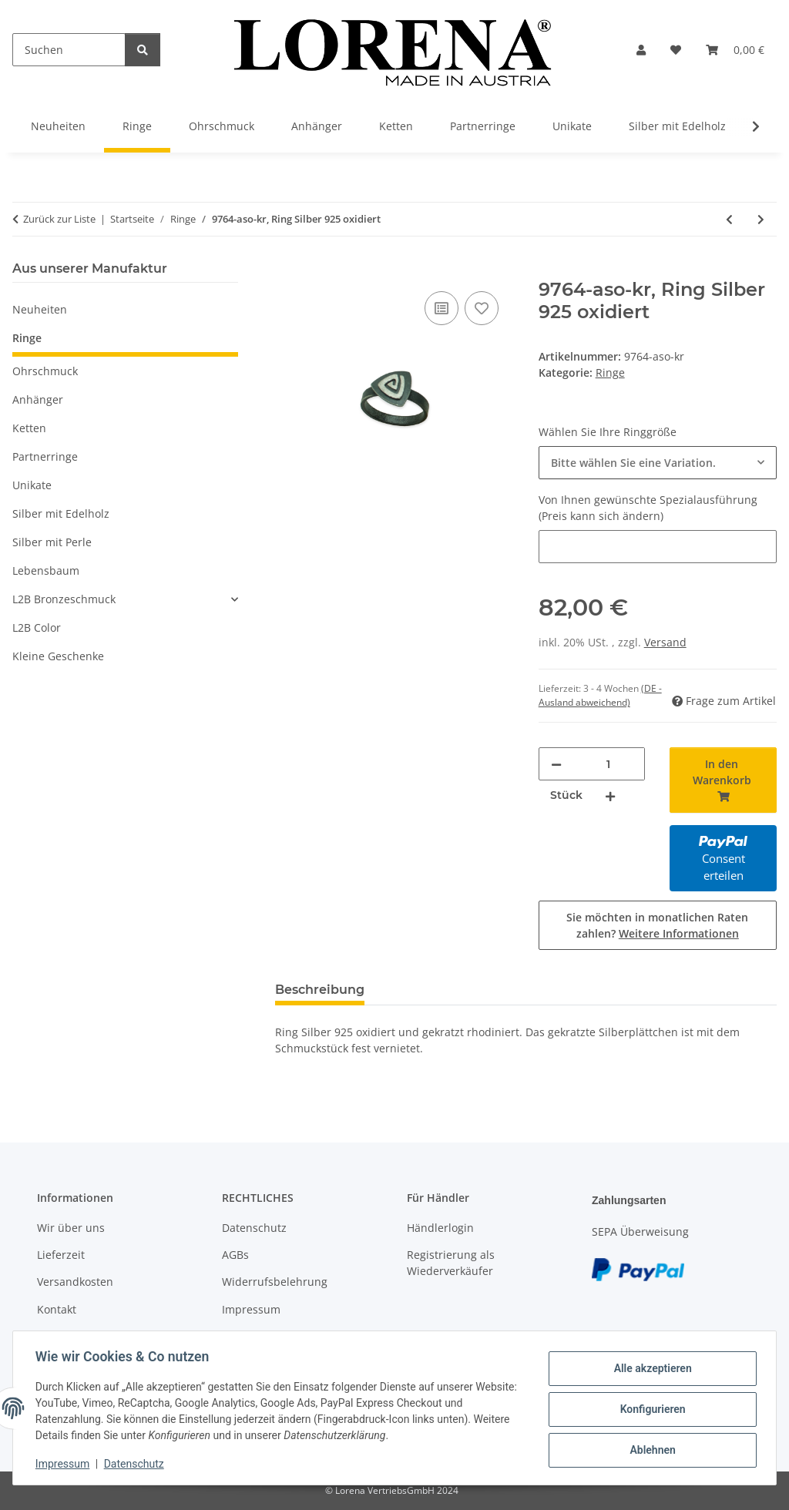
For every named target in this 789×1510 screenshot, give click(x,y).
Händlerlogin (440, 1227)
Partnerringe (45, 456)
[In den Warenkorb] (287, 270)
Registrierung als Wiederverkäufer (451, 1262)
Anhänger (37, 399)
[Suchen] (69, 49)
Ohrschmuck (45, 371)
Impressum (65, 1464)
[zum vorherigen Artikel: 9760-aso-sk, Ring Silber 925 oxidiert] (729, 219)
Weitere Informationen (679, 933)
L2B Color (36, 627)
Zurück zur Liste (59, 219)
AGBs (235, 1254)
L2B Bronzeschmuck (64, 599)
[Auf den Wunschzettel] (482, 308)
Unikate (32, 485)
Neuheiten (39, 309)
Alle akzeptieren (650, 1369)
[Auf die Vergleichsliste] (441, 308)
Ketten (29, 428)
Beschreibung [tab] (319, 989)
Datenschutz (136, 1464)
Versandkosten (75, 1281)
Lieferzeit (61, 1254)
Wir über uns (71, 1227)
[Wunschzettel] (675, 49)
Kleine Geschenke (58, 656)
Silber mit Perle (52, 542)
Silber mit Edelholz (60, 513)
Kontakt (56, 1309)
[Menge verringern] (556, 764)
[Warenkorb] (735, 49)
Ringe (610, 372)
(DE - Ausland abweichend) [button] (600, 695)
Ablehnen (650, 1449)
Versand (665, 642)
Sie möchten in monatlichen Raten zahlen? (657, 925)
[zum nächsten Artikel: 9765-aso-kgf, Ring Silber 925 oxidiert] (761, 219)
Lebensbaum (45, 570)
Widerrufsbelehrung (274, 1281)
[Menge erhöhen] (610, 795)
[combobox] (658, 462)
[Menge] (608, 764)
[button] (641, 49)
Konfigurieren (650, 1409)
